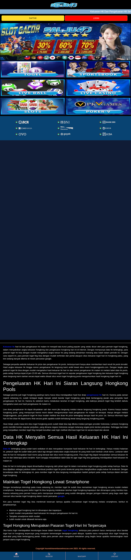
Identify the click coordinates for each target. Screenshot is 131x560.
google (61, 496)
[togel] (32, 69)
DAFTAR (33, 18)
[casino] (98, 87)
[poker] (32, 106)
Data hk (6, 449)
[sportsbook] (32, 87)
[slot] (98, 69)
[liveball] (98, 106)
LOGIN (96, 18)
